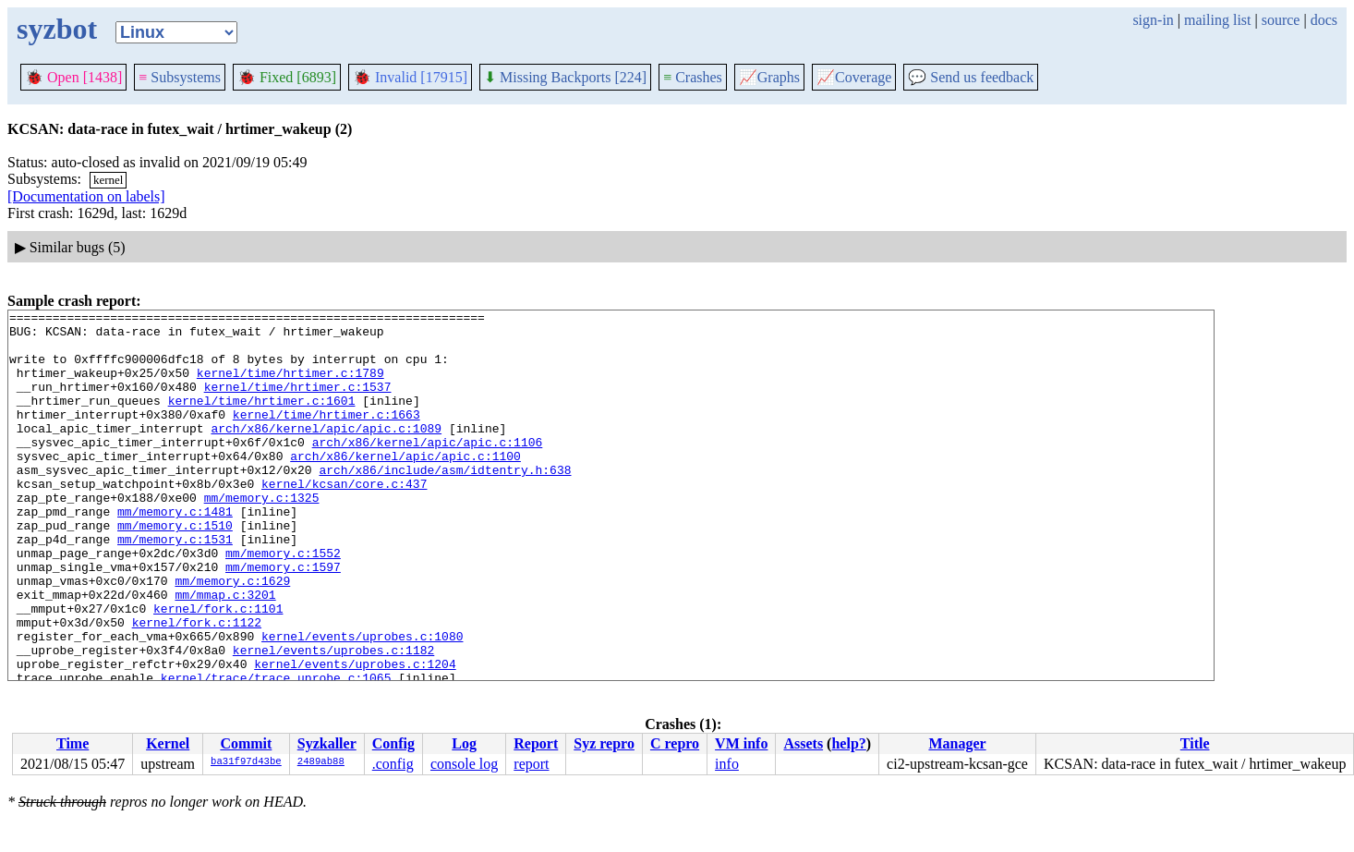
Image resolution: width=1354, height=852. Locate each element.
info (727, 764)
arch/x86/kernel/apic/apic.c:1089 (326, 452)
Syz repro (604, 743)
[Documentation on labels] (86, 196)
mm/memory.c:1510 (175, 569)
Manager (956, 743)
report (531, 764)
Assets (803, 743)
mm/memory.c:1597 (283, 619)
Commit (246, 743)
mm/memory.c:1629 (232, 635)
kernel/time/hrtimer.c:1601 (262, 419)
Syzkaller (327, 743)
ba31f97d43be (246, 762)
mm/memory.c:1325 (262, 536)
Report (536, 743)
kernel (108, 180)
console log (464, 764)
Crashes (692, 77)
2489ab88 (321, 762)
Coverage (853, 77)
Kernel (167, 743)
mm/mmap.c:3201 (225, 652)
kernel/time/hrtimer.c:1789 (290, 386)
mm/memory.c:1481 (175, 552)
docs (1324, 20)
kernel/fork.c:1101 (218, 669)
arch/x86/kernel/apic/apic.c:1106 (427, 469)
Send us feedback (971, 77)
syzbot (57, 28)
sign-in (1152, 20)
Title (1195, 743)
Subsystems (180, 77)
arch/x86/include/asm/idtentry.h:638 (445, 502)
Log (464, 743)
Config (393, 743)
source (1281, 20)
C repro (674, 743)
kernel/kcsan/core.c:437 (344, 519)
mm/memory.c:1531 (175, 586)
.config (393, 764)
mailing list (1217, 20)
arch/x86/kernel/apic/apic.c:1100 (405, 486)
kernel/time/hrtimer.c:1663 (326, 436)
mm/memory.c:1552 (283, 602)
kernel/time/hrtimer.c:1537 (298, 403)
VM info (741, 743)
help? (848, 743)
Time (72, 743)
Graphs (769, 77)
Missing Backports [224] (565, 77)
